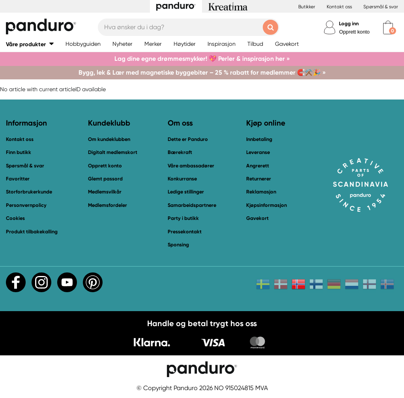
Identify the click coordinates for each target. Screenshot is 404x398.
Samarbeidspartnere (192, 205)
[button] (30, 44)
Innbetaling (259, 139)
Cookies (15, 218)
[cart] (388, 27)
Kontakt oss (339, 6)
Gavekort (257, 218)
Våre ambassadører (191, 166)
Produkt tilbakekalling (32, 232)
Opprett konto (354, 32)
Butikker (306, 6)
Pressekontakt (185, 232)
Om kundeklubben (109, 139)
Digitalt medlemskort (112, 152)
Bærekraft (180, 152)
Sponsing (178, 245)
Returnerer (258, 179)
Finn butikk (18, 152)
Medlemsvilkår (105, 192)
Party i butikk (183, 218)
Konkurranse (182, 179)
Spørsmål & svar (380, 6)
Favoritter (18, 179)
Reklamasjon (261, 192)
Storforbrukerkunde (29, 192)
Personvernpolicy (26, 205)
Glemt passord (105, 179)
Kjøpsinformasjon (266, 205)
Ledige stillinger (186, 192)
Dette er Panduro (188, 139)
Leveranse (258, 152)
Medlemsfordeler (107, 205)
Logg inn (349, 23)
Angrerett (257, 166)
